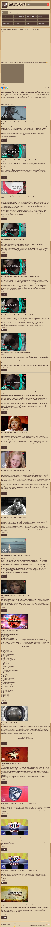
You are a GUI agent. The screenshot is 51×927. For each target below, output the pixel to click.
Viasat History (41, 23)
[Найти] (48, 4)
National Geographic (19, 16)
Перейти (4, 141)
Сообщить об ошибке (45, 87)
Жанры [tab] (11, 13)
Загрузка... (25, 47)
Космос (29, 23)
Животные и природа (32, 16)
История (29, 20)
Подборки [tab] (5, 13)
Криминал (6, 23)
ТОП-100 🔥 (6, 16)
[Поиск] (36, 4)
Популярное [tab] (18, 13)
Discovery (17, 23)
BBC (40, 16)
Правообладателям (24, 925)
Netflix (17, 20)
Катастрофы (6, 20)
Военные (41, 20)
